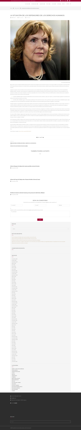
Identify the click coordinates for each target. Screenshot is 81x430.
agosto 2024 (14, 276)
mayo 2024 (14, 279)
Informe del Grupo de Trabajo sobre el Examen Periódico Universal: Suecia (25, 179)
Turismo (13, 390)
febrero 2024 (14, 283)
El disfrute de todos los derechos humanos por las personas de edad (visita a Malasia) (27, 192)
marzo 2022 (14, 314)
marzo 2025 (14, 266)
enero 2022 (14, 317)
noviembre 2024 (14, 272)
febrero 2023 (14, 298)
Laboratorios (14, 375)
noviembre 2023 (14, 288)
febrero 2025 (14, 267)
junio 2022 (13, 310)
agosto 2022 (14, 307)
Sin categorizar (15, 389)
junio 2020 (13, 342)
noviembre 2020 (14, 338)
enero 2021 (13, 335)
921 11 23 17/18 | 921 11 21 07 (15, 396)
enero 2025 (14, 269)
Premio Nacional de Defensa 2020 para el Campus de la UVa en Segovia (23, 143)
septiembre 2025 (15, 261)
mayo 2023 (14, 294)
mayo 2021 (13, 329)
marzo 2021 (14, 332)
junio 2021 (13, 327)
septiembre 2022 (15, 305)
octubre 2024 (14, 273)
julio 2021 (13, 326)
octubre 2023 (14, 289)
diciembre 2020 (14, 336)
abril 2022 (13, 313)
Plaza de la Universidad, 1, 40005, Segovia (18, 400)
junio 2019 (13, 358)
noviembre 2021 (14, 320)
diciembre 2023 (14, 286)
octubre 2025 (14, 260)
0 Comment (27, 17)
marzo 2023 (14, 297)
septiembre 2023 (15, 291)
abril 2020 (13, 345)
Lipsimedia (13, 377)
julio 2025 (13, 264)
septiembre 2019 (14, 355)
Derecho (13, 374)
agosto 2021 (14, 324)
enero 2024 (14, 285)
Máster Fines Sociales (16, 378)
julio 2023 (13, 292)
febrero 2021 (14, 333)
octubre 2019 (14, 354)
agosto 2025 (14, 263)
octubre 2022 (14, 304)
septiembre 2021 (14, 323)
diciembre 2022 (14, 301)
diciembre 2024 (14, 270)
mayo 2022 (14, 311)
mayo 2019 (13, 360)
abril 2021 (13, 330)
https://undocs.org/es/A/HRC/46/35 (25, 131)
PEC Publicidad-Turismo (16, 382)
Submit (40, 219)
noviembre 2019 (14, 352)
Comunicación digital (16, 371)
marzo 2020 (14, 346)
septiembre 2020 (15, 339)
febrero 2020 (14, 348)
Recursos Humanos (15, 385)
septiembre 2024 (15, 275)
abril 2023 (13, 295)
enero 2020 (14, 349)
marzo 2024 (14, 282)
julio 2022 (13, 308)
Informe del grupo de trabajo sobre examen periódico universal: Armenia (24, 166)
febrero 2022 (14, 316)
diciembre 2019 (14, 351)
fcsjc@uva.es (13, 398)
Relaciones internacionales (17, 386)
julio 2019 (13, 357)
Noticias (13, 381)
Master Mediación (15, 379)
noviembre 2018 (14, 361)
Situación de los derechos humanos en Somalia (20, 243)
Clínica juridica (21, 17)
